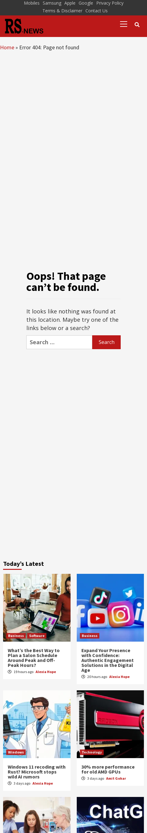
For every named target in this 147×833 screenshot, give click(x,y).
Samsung (52, 3)
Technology (92, 752)
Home (7, 47)
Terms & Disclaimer (62, 11)
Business (16, 635)
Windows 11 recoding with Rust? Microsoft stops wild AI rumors (37, 772)
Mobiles (32, 3)
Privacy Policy (109, 3)
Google (86, 3)
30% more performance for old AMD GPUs (108, 769)
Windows (16, 752)
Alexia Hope (46, 671)
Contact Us (96, 11)
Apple (70, 3)
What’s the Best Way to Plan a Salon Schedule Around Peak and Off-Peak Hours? (34, 657)
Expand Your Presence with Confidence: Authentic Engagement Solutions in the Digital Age (107, 660)
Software (37, 635)
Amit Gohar (116, 778)
